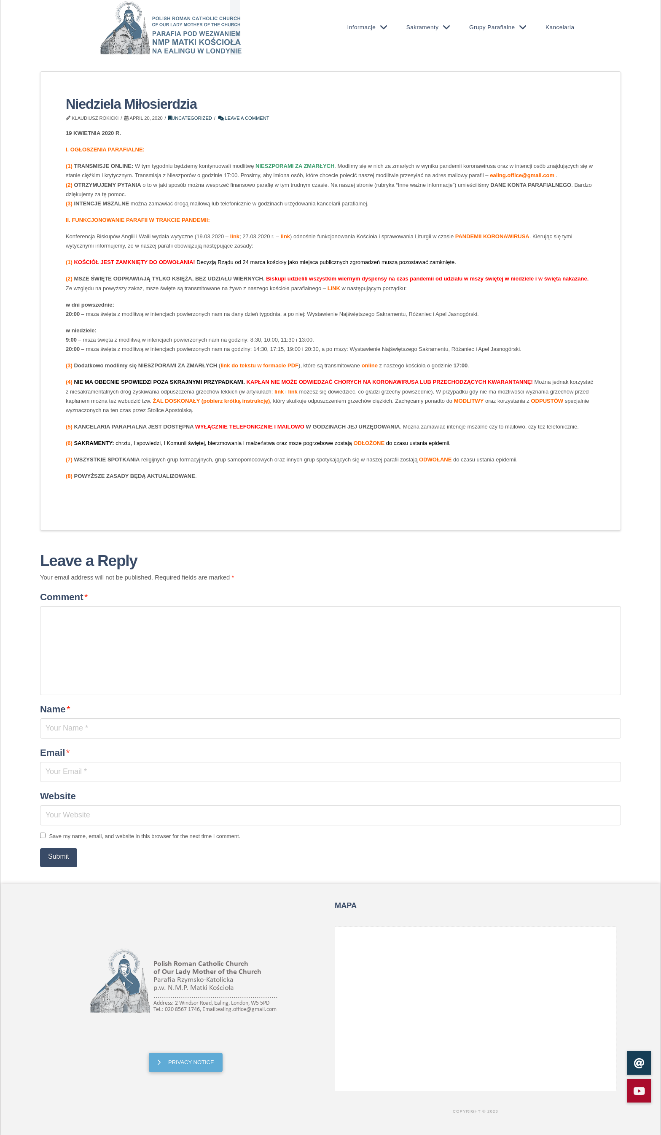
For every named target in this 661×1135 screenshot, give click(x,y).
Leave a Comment (243, 118)
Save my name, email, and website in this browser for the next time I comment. (144, 836)
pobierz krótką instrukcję (235, 401)
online (370, 365)
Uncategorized (190, 118)
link (234, 236)
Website (58, 796)
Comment (64, 597)
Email (55, 752)
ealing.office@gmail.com (522, 175)
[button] (639, 1091)
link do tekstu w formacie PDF (259, 365)
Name (55, 709)
